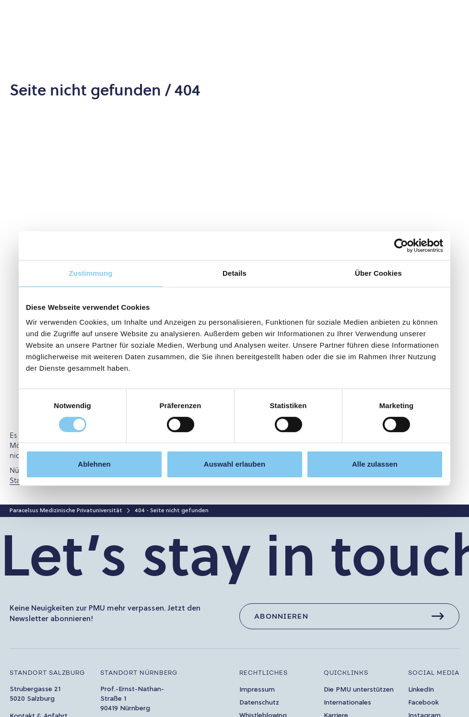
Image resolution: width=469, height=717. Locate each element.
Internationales (347, 702)
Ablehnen (94, 464)
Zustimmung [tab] (91, 273)
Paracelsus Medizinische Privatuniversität (66, 510)
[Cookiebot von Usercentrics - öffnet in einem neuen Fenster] (401, 245)
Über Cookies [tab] (378, 273)
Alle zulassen (375, 464)
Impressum (257, 689)
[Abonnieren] (349, 616)
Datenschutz (259, 702)
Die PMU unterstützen (359, 689)
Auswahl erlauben (234, 464)
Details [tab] (234, 273)
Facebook (423, 702)
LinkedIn (421, 689)
